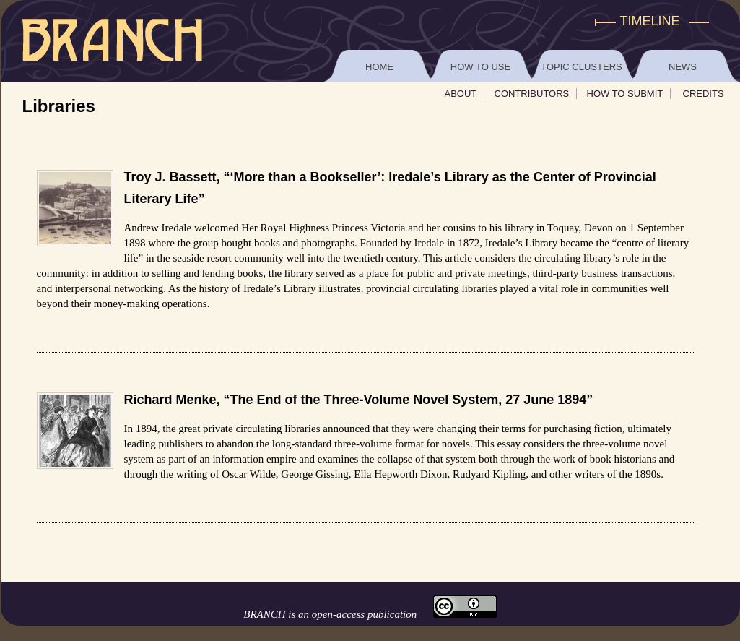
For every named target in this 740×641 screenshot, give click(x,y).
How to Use (480, 66)
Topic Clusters (581, 66)
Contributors (532, 93)
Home (379, 66)
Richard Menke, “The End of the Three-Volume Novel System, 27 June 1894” (358, 399)
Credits (703, 93)
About (461, 93)
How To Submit (625, 93)
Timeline (650, 21)
